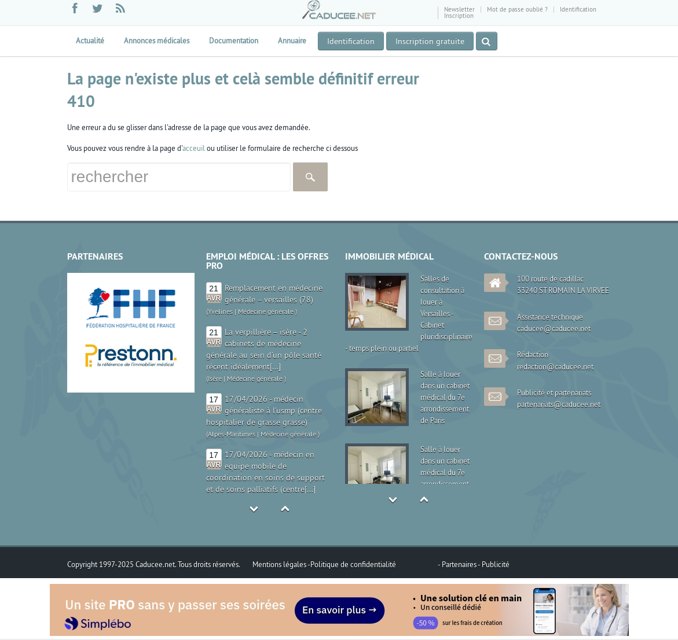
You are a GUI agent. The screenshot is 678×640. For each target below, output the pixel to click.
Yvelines (220, 311)
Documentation (233, 40)
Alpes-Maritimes (231, 434)
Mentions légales (279, 564)
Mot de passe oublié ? (517, 9)
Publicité (496, 564)
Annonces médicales (156, 40)
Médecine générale (266, 311)
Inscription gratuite (429, 41)
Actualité (90, 40)
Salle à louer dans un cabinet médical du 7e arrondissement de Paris (445, 397)
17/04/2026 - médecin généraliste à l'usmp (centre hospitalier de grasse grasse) (264, 410)
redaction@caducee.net (555, 366)
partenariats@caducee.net (558, 404)
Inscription (459, 16)
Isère (215, 378)
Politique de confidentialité (353, 564)
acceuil (193, 148)
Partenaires (460, 564)
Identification (578, 9)
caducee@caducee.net (554, 328)
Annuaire (292, 40)
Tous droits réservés (208, 564)
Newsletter (459, 9)
